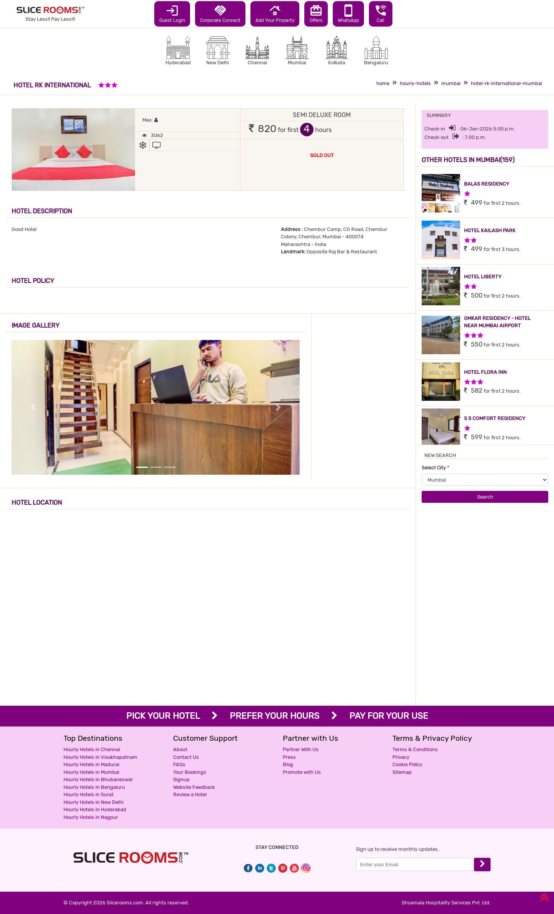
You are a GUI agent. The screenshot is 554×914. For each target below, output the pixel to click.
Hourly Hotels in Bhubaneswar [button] (98, 779)
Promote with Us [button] (302, 772)
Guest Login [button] (172, 13)
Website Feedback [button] (194, 787)
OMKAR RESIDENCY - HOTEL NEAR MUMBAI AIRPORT (497, 322)
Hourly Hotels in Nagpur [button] (90, 817)
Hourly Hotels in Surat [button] (88, 794)
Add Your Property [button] (274, 13)
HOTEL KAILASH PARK (490, 230)
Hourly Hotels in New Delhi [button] (93, 802)
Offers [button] (316, 13)
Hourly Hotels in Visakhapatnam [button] (100, 757)
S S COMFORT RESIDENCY (494, 418)
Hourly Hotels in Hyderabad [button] (94, 809)
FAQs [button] (179, 764)
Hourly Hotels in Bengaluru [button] (94, 787)
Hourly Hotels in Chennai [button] (91, 749)
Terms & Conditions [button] (415, 749)
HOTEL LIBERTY (482, 277)
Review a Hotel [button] (190, 794)
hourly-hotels (415, 83)
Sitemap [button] (402, 772)
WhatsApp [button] (348, 13)
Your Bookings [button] (189, 772)
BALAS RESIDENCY (486, 184)
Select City (435, 467)
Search (485, 497)
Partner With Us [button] (301, 749)
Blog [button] (288, 764)
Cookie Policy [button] (407, 764)
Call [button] (380, 13)
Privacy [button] (400, 757)
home (382, 83)
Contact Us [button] (186, 757)
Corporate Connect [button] (220, 13)
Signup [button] (181, 779)
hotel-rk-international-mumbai (506, 83)
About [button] (180, 749)
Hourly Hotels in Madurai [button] (91, 764)
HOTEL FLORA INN (485, 372)
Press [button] (289, 757)
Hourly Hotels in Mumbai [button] (91, 772)
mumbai (451, 83)
